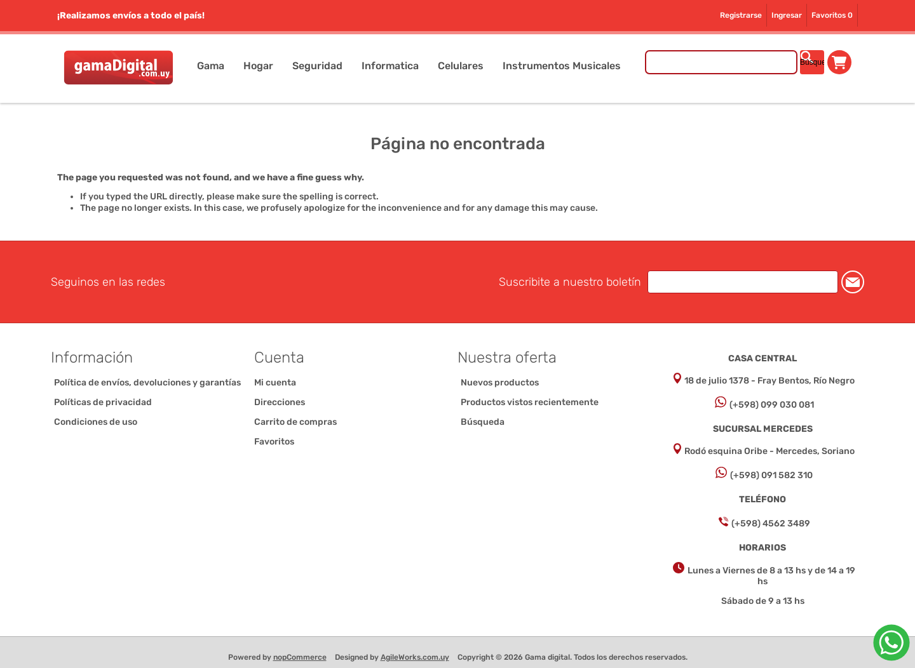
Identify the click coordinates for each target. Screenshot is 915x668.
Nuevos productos (500, 382)
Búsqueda (483, 422)
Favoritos (274, 441)
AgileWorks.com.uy (415, 657)
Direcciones (279, 402)
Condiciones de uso (95, 422)
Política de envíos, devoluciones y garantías (147, 382)
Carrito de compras (839, 62)
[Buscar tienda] (721, 62)
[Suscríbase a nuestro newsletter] (742, 282)
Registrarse (741, 15)
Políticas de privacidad (103, 402)
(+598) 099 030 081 (771, 404)
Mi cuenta (275, 382)
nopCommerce (300, 657)
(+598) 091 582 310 (771, 475)
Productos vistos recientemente (530, 402)
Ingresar (786, 15)
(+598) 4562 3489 (770, 523)
